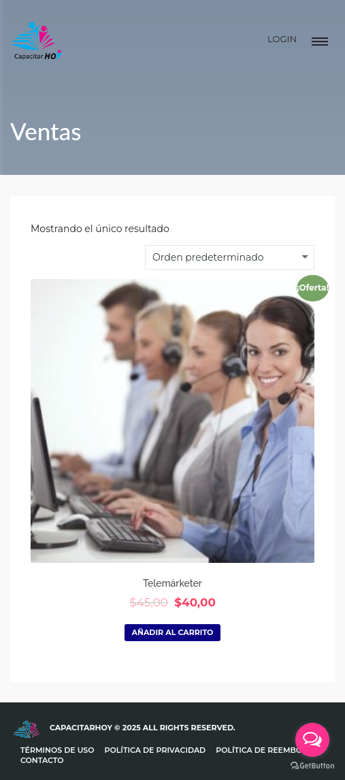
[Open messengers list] (312, 740)
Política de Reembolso (267, 750)
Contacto (42, 760)
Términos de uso (57, 750)
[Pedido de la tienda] (229, 257)
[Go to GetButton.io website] (312, 766)
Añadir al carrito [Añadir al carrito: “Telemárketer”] (173, 632)
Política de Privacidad (155, 750)
